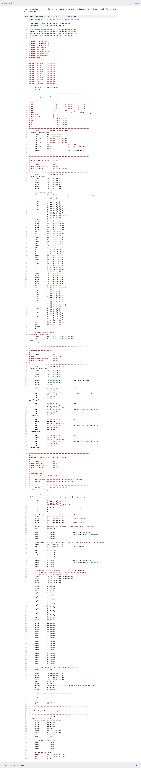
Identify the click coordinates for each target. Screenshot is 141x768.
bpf (47, 9)
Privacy (16, 765)
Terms (22, 765)
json (137, 765)
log (68, 16)
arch (102, 9)
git (43, 9)
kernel (37, 9)
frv (107, 9)
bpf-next (53, 9)
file (63, 16)
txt (133, 765)
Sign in (137, 3)
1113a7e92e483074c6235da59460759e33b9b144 (78, 9)
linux (26, 9)
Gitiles (11, 765)
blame (73, 16)
